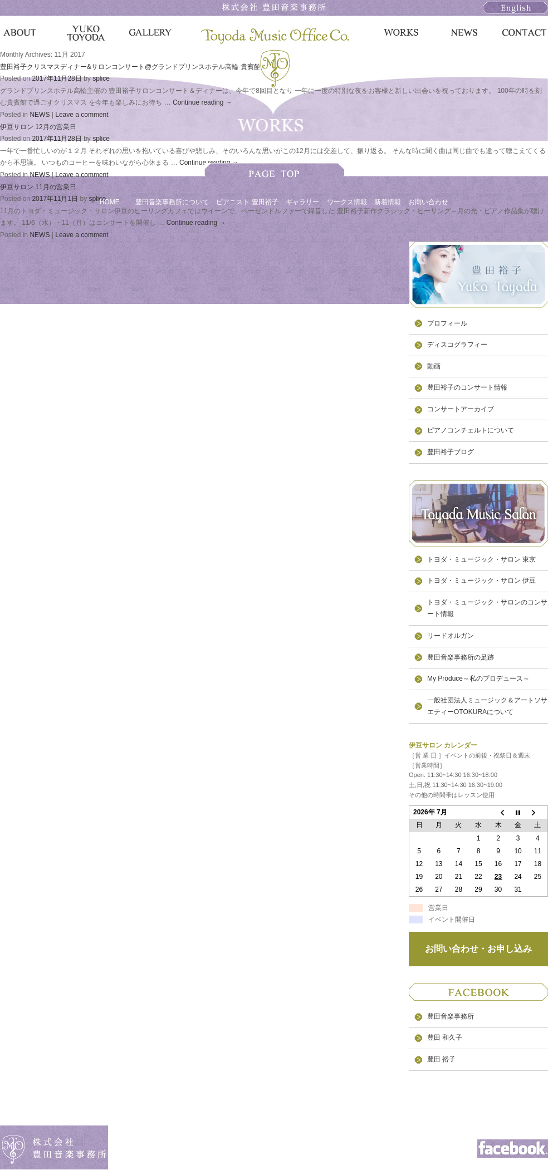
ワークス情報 (347, 202)
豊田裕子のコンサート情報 (467, 387)
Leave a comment (81, 115)
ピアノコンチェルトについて (470, 430)
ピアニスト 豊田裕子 (247, 202)
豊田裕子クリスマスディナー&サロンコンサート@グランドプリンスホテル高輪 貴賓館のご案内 (143, 67)
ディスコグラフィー (457, 344)
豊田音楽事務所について (172, 202)
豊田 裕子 (441, 1059)
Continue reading (202, 102)
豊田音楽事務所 (450, 1016)
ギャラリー (302, 202)
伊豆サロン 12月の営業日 (38, 127)
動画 (434, 366)
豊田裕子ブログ (450, 452)
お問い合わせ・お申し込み (478, 948)
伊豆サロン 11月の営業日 (38, 187)
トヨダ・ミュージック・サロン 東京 (481, 559)
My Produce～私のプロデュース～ (478, 678)
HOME (110, 202)
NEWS (40, 115)
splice (101, 78)
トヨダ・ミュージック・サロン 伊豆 (481, 580)
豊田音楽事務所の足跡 (460, 657)
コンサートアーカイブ (460, 409)
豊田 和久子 (444, 1037)
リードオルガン (450, 636)
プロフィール (447, 323)
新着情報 (387, 202)
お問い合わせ (428, 202)
